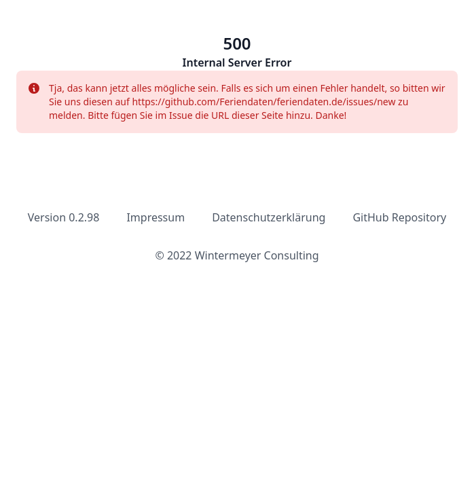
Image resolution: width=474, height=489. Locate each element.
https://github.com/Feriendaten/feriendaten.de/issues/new (265, 101)
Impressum (155, 217)
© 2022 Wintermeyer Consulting (236, 255)
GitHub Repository (399, 217)
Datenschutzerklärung (268, 217)
